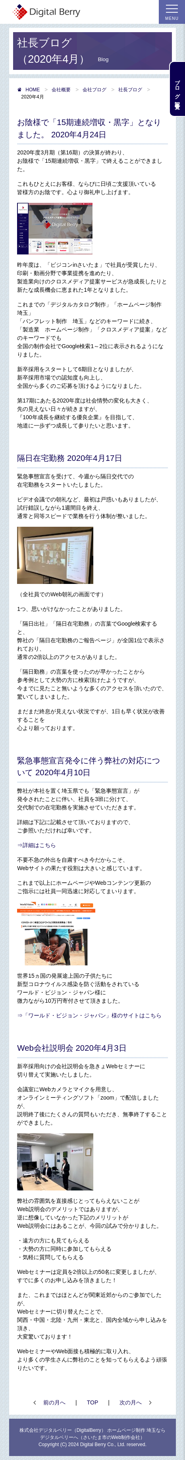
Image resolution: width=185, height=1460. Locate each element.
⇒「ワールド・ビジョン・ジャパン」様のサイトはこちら (89, 1015)
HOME (28, 89)
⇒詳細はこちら (36, 845)
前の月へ (54, 1402)
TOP (92, 1402)
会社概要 (61, 89)
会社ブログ (94, 89)
